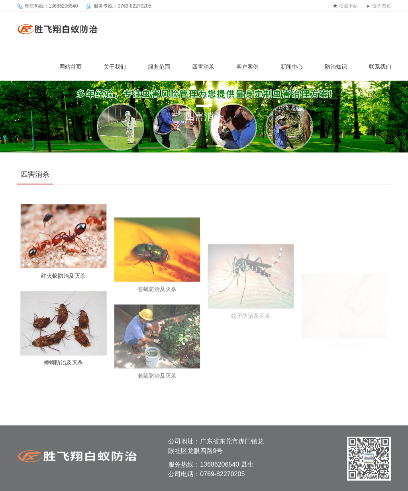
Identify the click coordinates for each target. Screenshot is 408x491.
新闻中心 (291, 66)
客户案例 (247, 66)
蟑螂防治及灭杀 (63, 365)
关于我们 (115, 66)
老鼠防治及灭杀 (157, 383)
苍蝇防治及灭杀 (157, 296)
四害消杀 (203, 66)
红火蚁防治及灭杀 (63, 279)
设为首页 (381, 6)
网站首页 (70, 66)
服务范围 (159, 66)
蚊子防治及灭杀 (250, 327)
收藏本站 (348, 6)
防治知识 (336, 66)
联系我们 (380, 66)
